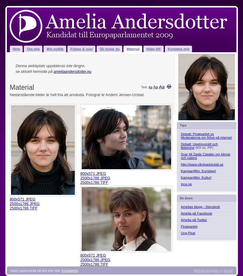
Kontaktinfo (70, 270)
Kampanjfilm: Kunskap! (198, 171)
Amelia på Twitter (194, 220)
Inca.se (186, 184)
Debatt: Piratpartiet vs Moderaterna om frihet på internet (206, 135)
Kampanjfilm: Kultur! (196, 177)
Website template (206, 270)
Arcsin (228, 270)
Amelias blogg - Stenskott (200, 207)
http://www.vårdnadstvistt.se (202, 164)
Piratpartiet (189, 226)
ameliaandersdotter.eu (73, 71)
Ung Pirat (188, 233)
